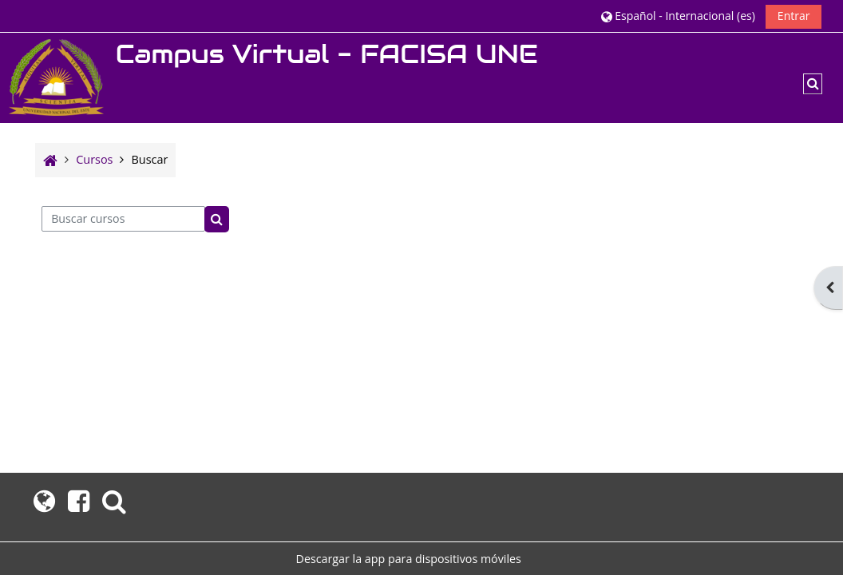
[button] (678, 15)
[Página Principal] (56, 76)
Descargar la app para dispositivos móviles (408, 558)
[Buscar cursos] (123, 219)
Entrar (794, 15)
